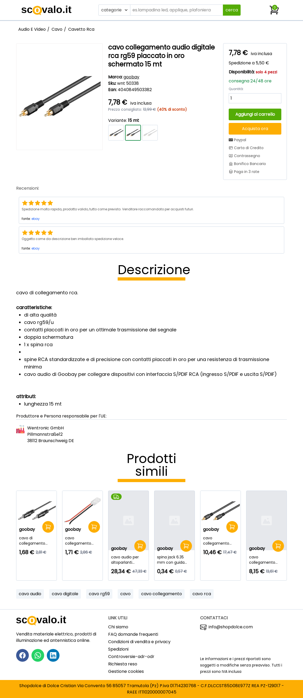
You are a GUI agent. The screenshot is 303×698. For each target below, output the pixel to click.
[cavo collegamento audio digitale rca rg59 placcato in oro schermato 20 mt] (220, 540)
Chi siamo (118, 627)
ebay (35, 218)
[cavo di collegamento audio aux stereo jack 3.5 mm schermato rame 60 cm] (36, 540)
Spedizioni (118, 649)
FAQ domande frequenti (133, 634)
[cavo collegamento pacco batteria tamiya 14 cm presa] (82, 540)
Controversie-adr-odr (131, 656)
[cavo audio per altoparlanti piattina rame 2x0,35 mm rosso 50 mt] (128, 559)
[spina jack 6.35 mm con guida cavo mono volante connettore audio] (174, 559)
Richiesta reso (122, 664)
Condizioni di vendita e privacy (139, 642)
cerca (232, 10)
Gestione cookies (126, 671)
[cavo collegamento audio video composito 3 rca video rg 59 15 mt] (266, 559)
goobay (131, 77)
